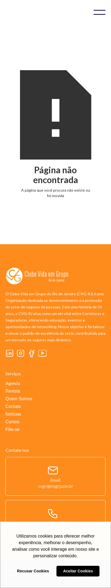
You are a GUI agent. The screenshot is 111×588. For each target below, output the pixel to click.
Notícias (13, 414)
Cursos (12, 421)
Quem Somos (18, 398)
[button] (99, 12)
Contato (13, 406)
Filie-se (12, 429)
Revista (12, 391)
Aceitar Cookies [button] (78, 571)
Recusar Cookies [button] (33, 571)
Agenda (12, 383)
